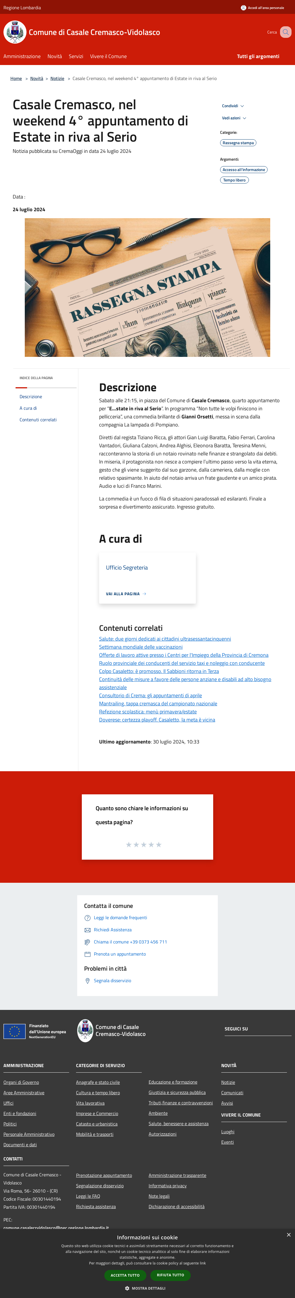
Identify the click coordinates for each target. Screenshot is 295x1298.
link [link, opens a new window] (203, 1263)
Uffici (8, 1102)
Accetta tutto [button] (125, 1275)
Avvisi (227, 1102)
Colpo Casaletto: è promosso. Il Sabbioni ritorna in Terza (159, 671)
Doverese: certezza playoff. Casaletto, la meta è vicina (157, 720)
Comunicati (232, 1092)
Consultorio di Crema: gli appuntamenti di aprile (150, 695)
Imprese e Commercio (97, 1113)
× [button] (288, 1235)
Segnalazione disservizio (100, 1185)
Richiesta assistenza (96, 1206)
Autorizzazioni (163, 1133)
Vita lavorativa (90, 1102)
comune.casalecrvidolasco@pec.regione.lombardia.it (56, 1227)
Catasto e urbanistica (97, 1123)
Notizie (57, 78)
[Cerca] (285, 32)
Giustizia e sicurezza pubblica (177, 1092)
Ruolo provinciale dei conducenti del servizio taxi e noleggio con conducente (182, 663)
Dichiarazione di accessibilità (177, 1206)
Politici (10, 1123)
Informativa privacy (168, 1185)
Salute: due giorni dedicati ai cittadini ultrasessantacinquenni (165, 639)
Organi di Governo (21, 1082)
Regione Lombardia (22, 7)
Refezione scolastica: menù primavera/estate (148, 711)
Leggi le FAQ (88, 1196)
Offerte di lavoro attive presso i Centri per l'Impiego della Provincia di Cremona (183, 655)
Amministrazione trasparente (177, 1175)
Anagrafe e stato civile (98, 1082)
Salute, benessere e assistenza (179, 1123)
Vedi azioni (235, 118)
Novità (36, 78)
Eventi (227, 1141)
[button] (147, 1288)
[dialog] (147, 1263)
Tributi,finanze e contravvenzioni (181, 1102)
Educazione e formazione (173, 1081)
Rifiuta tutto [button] (170, 1275)
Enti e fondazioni (19, 1113)
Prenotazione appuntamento (104, 1175)
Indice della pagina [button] (36, 378)
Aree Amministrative (23, 1092)
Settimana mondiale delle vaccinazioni (141, 647)
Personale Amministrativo (28, 1134)
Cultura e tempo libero (98, 1092)
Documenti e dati (20, 1144)
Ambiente (158, 1113)
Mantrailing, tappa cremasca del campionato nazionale (158, 703)
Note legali (159, 1196)
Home (16, 78)
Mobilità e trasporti (95, 1134)
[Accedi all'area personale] (262, 7)
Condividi (234, 106)
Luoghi (228, 1131)
